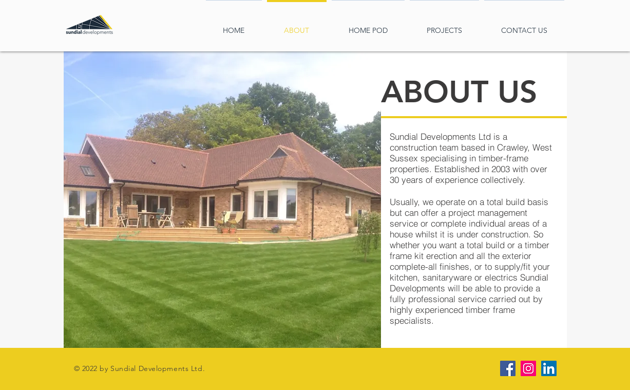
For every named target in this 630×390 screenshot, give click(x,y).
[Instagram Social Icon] (528, 368)
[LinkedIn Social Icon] (549, 368)
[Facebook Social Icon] (508, 368)
